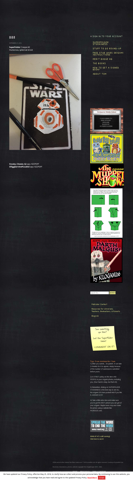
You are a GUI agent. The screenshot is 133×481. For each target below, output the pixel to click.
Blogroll (95, 316)
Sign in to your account (108, 36)
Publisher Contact (99, 304)
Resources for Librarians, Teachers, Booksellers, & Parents (106, 310)
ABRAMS (74, 471)
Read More (92, 478)
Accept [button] (101, 478)
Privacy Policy (85, 471)
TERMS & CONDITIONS (99, 471)
